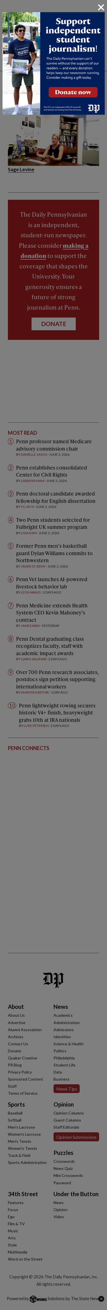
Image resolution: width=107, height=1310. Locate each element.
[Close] (101, 7)
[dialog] (53, 655)
